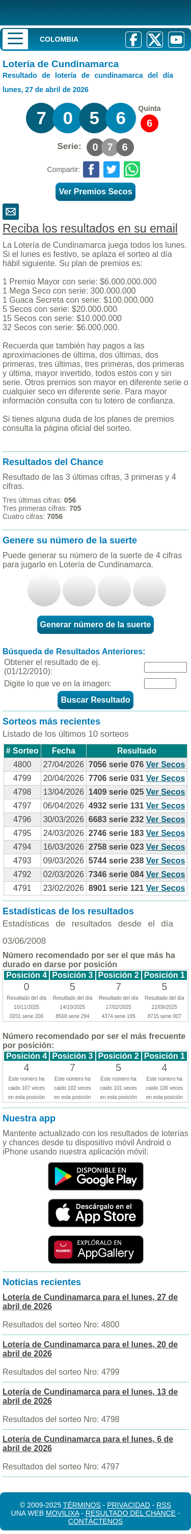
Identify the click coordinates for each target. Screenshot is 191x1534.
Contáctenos (95, 1521)
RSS (163, 1505)
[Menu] (15, 39)
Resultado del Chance (131, 1513)
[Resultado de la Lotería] (84, 12)
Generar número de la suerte (95, 624)
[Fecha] (165, 667)
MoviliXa (62, 1513)
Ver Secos (165, 764)
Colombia (59, 39)
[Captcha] (160, 683)
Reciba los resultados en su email (90, 228)
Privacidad (128, 1505)
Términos (82, 1505)
